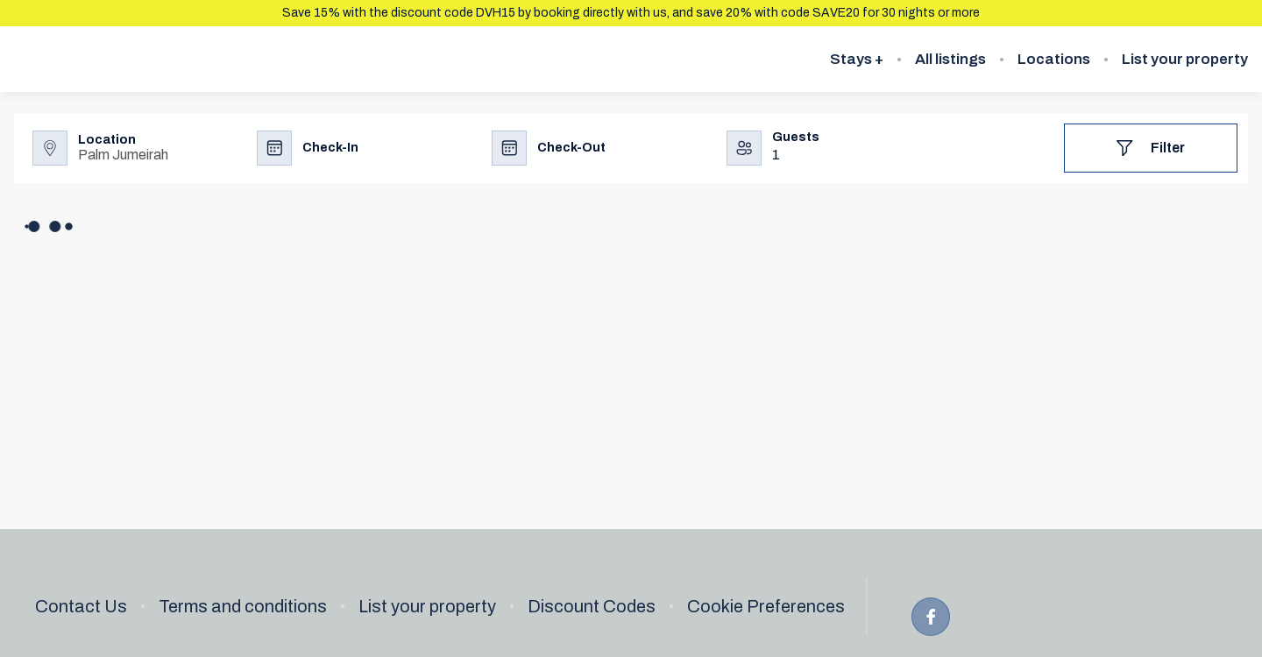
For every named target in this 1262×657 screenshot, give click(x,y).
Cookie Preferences (766, 606)
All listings (950, 59)
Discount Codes (592, 606)
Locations (1053, 59)
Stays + (856, 59)
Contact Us (81, 606)
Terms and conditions (243, 606)
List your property (1185, 59)
